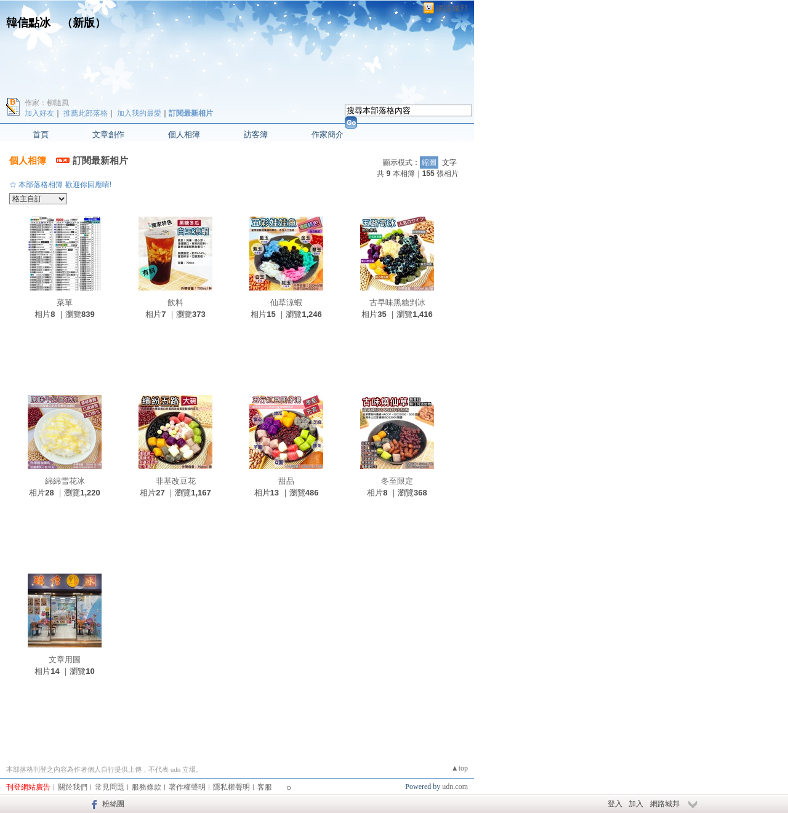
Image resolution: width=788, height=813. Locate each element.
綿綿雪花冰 (65, 481)
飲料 (175, 302)
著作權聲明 (187, 787)
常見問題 (109, 787)
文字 (449, 162)
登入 (615, 803)
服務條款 (146, 787)
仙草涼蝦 (286, 302)
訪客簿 (256, 134)
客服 (264, 787)
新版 (84, 23)
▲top (459, 768)
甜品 (286, 481)
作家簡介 (328, 134)
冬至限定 (397, 481)
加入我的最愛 (139, 113)
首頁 (41, 134)
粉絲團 (113, 803)
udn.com (455, 786)
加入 (636, 803)
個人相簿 (184, 134)
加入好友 (39, 113)
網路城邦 (452, 8)
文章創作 (108, 134)
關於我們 (72, 787)
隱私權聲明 (231, 787)
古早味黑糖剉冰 (397, 302)
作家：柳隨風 (47, 102)
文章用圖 (65, 659)
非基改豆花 (176, 481)
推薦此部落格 (85, 113)
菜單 (65, 302)
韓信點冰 (28, 23)
